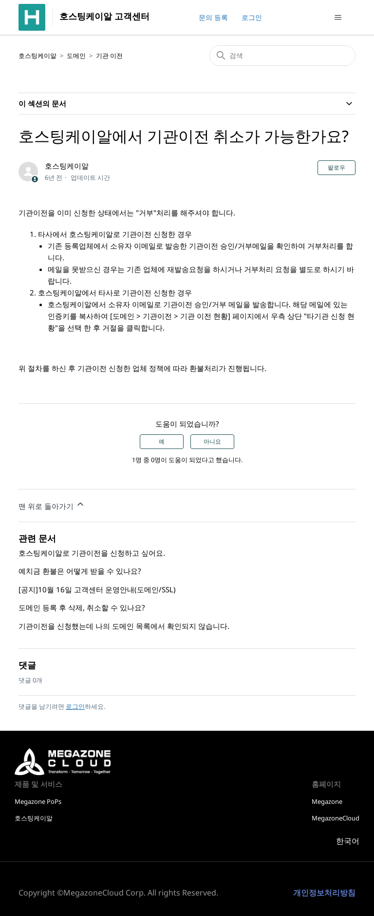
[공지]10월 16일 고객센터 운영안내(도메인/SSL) (97, 589)
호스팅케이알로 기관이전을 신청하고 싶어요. (92, 553)
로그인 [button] (252, 17)
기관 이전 (109, 55)
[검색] (282, 55)
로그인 (75, 706)
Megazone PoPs (38, 801)
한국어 (347, 841)
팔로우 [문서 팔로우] (336, 167)
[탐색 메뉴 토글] (338, 17)
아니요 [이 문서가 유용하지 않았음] (212, 441)
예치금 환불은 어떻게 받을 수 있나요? (80, 571)
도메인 (76, 55)
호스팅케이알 (37, 55)
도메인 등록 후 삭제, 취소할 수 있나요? (82, 607)
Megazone (327, 801)
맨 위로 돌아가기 (52, 505)
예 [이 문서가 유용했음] (162, 441)
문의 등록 (213, 17)
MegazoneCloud (335, 818)
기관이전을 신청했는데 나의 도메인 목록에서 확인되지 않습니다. (124, 626)
